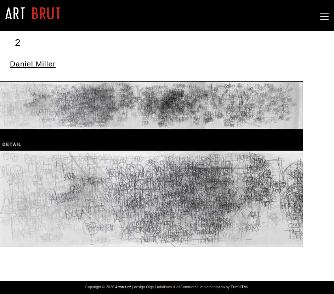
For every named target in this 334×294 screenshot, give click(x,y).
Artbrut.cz (123, 287)
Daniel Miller (33, 64)
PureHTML (240, 287)
